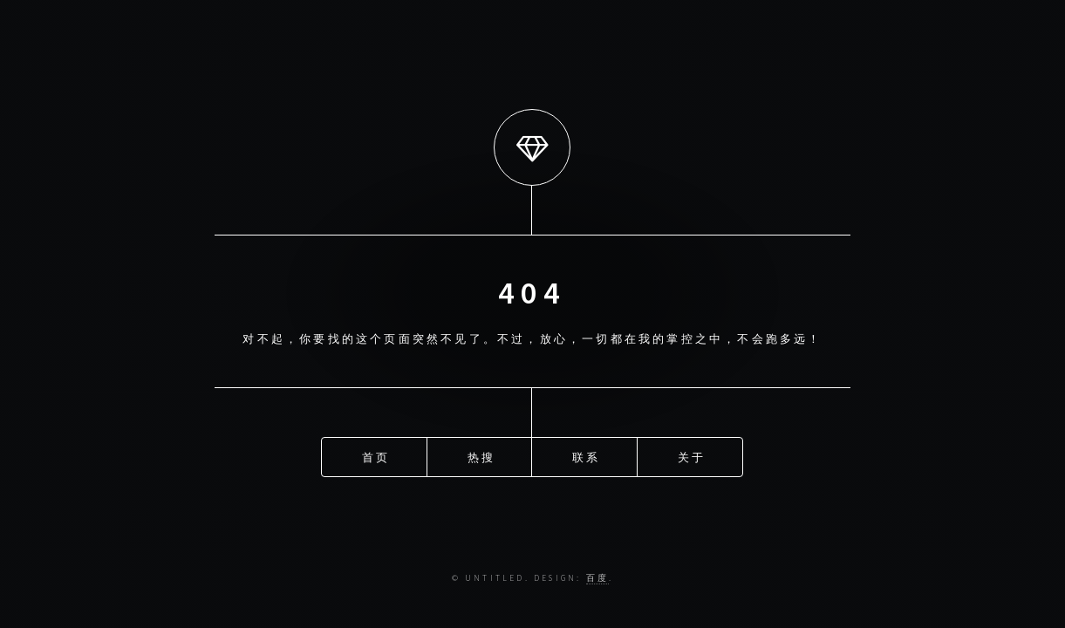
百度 (597, 578)
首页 (376, 455)
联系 (586, 455)
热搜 (481, 455)
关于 (692, 455)
